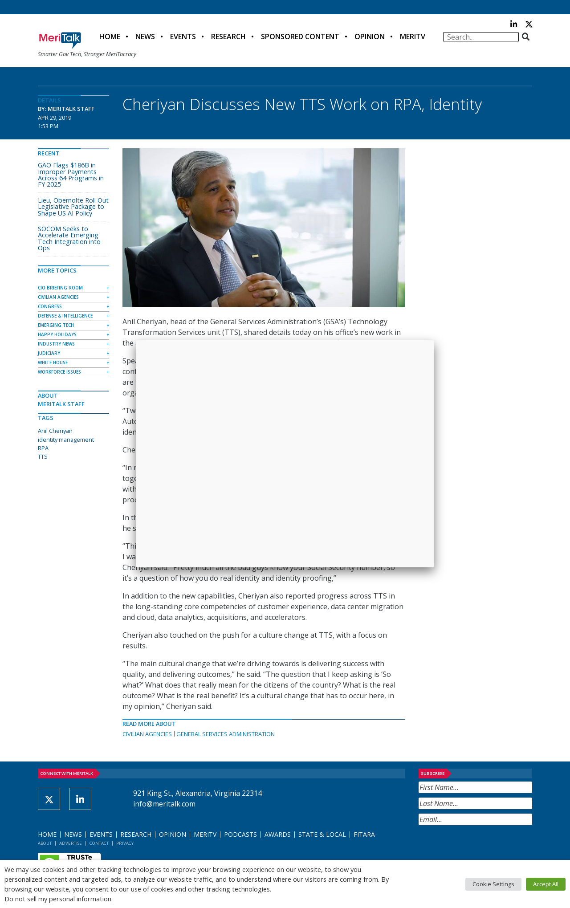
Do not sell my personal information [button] (57, 898)
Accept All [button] (545, 884)
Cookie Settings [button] (493, 884)
